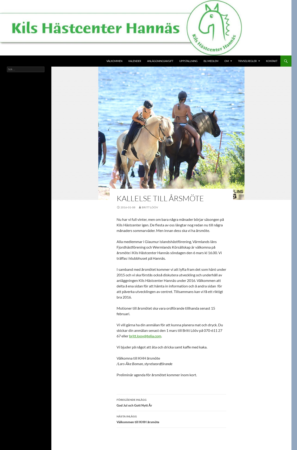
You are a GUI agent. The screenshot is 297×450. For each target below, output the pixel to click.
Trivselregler (247, 60)
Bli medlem (211, 60)
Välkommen (114, 60)
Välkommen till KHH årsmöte (171, 419)
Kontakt (271, 60)
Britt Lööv (150, 207)
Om (226, 60)
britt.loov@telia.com (145, 336)
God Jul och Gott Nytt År (171, 402)
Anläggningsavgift (160, 60)
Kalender (134, 60)
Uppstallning (188, 60)
